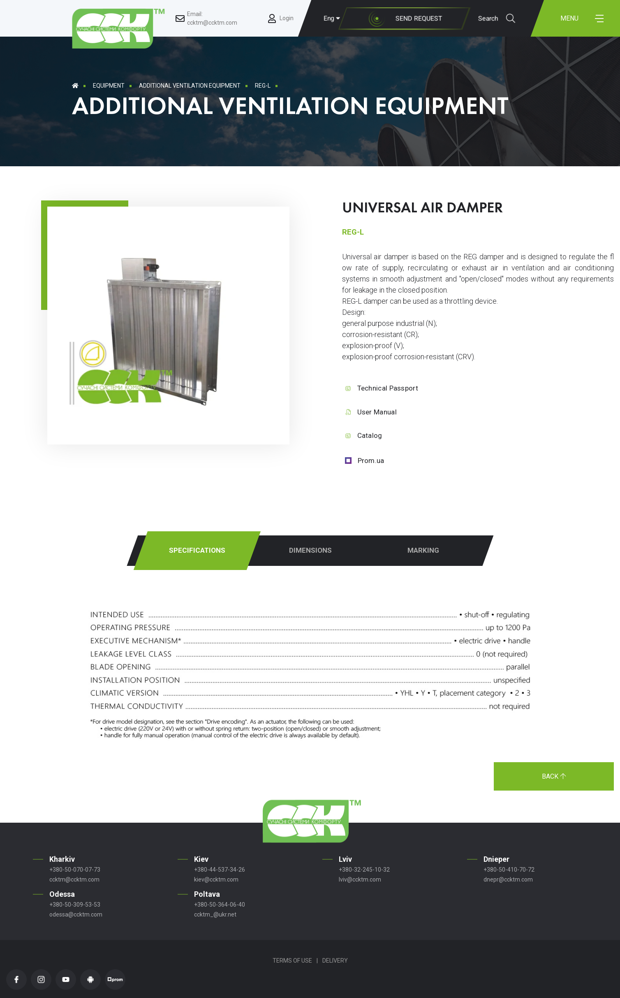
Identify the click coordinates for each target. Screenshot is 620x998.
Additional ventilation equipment (190, 85)
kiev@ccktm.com (216, 879)
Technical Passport (387, 388)
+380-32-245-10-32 (364, 869)
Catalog (369, 435)
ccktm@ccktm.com (74, 879)
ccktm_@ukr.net (215, 914)
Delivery (335, 960)
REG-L (263, 85)
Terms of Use (292, 960)
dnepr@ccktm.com (508, 879)
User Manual (377, 412)
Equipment (109, 85)
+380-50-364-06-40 (219, 904)
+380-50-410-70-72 (509, 869)
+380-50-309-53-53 (74, 904)
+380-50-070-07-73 (74, 869)
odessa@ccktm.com (75, 914)
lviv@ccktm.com (360, 879)
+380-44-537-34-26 (219, 869)
